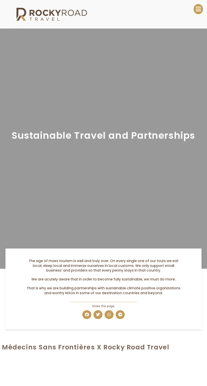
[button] (86, 314)
